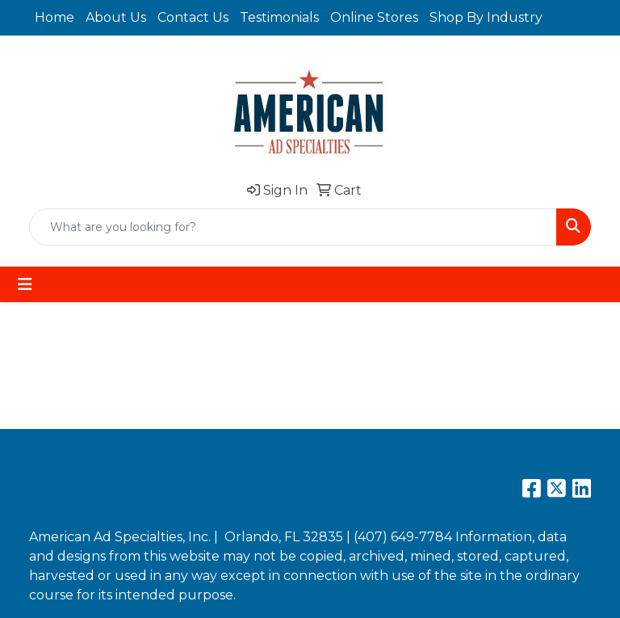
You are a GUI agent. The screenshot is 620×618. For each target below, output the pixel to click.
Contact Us (192, 17)
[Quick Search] (293, 227)
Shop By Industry (485, 17)
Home (54, 17)
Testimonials (279, 17)
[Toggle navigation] (25, 284)
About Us (116, 17)
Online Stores (374, 17)
